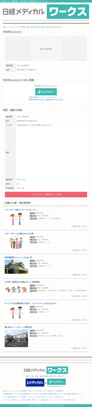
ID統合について (58, 394)
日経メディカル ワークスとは (11, 391)
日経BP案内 (59, 391)
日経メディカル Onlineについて (37, 391)
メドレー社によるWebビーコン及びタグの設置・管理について (21, 400)
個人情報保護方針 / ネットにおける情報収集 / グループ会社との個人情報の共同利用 (27, 394)
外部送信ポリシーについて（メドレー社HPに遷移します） (58, 400)
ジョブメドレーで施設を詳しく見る (46, 194)
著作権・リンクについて (28, 397)
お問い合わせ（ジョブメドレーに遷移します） (51, 397)
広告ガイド (51, 391)
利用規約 (24, 391)
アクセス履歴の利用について (11, 397)
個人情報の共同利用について (72, 394)
